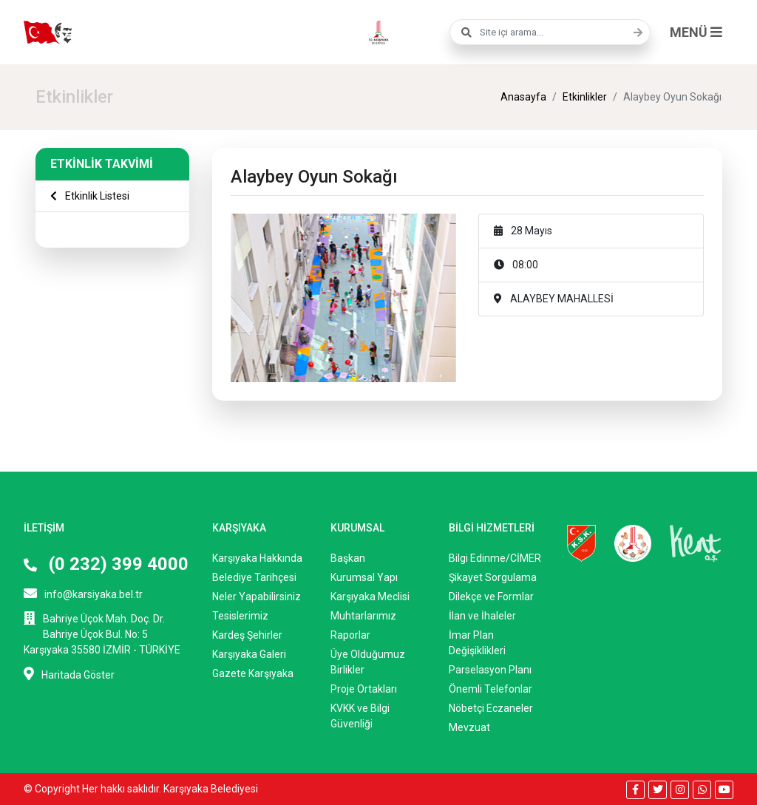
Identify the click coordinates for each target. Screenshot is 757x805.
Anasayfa (523, 97)
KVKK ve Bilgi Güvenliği (360, 716)
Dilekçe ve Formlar (491, 596)
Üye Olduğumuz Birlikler (367, 662)
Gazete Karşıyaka (252, 673)
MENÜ (696, 32)
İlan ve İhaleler (482, 616)
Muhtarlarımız (363, 616)
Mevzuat (469, 727)
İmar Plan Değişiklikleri (477, 642)
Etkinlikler (585, 97)
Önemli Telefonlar (490, 689)
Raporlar (350, 635)
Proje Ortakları (363, 689)
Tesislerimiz (240, 616)
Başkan (347, 558)
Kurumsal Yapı (364, 577)
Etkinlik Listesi (89, 196)
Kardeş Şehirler (247, 635)
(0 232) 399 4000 (106, 564)
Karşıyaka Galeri (249, 654)
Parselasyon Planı (490, 670)
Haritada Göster (69, 674)
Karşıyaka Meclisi (370, 596)
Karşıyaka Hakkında (257, 558)
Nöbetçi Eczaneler (491, 708)
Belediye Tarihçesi (254, 577)
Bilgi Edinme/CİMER (495, 558)
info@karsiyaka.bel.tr (83, 593)
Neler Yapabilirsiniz (256, 596)
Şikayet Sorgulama (493, 577)
